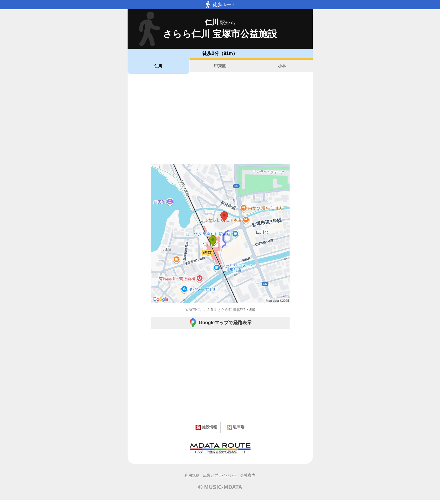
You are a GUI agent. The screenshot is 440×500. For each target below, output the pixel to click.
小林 (282, 66)
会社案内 (247, 475)
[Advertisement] (220, 118)
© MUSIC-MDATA (220, 487)
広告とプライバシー (220, 475)
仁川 (158, 66)
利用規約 (192, 475)
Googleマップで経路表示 (220, 323)
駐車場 (235, 427)
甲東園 (220, 66)
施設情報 (206, 427)
